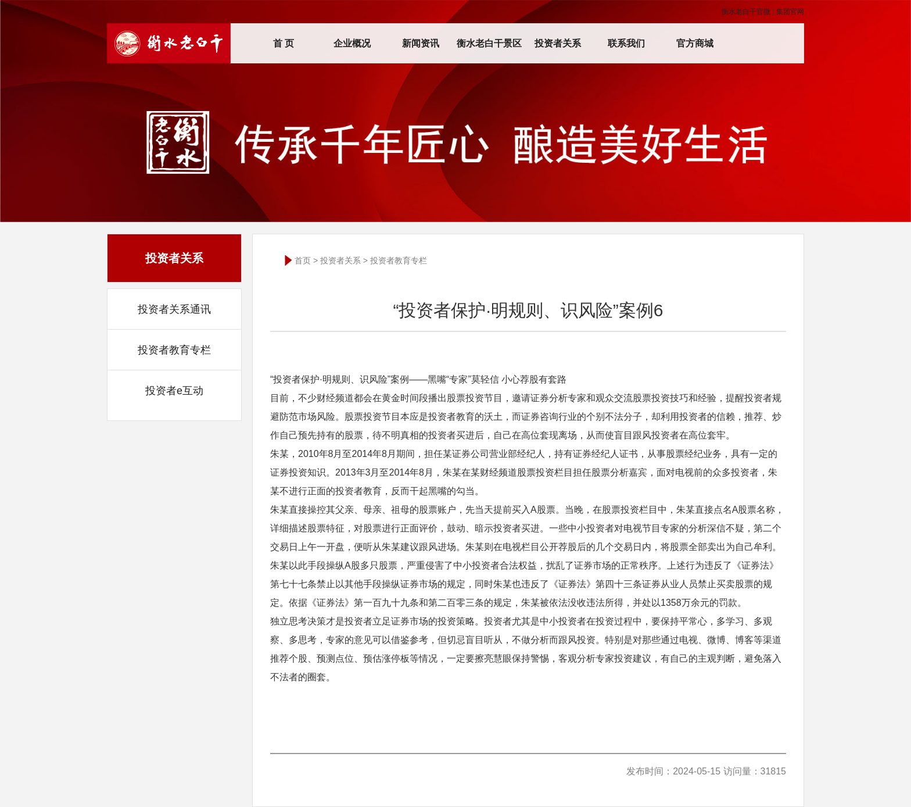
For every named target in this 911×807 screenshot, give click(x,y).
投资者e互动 (174, 391)
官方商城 (694, 43)
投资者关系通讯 (174, 309)
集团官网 (790, 12)
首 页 (283, 43)
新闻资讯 (420, 43)
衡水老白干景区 (489, 43)
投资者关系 (558, 43)
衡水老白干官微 (746, 12)
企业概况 (352, 43)
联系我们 (626, 43)
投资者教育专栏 (174, 350)
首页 (303, 260)
